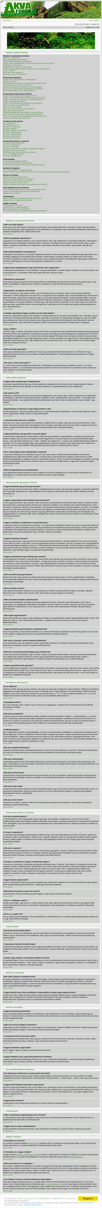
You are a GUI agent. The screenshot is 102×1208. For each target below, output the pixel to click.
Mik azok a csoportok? (11, 147)
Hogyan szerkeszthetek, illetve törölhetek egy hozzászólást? (24, 98)
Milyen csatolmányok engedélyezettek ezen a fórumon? (22, 198)
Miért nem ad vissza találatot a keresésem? (18, 179)
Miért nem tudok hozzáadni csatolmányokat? (18, 109)
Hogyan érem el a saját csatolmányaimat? (18, 200)
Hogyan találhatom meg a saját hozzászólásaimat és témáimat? (25, 184)
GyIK (90, 20)
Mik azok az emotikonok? (12, 127)
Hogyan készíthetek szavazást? (14, 101)
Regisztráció (7, 20)
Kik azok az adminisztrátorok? (13, 143)
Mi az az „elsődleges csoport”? (14, 154)
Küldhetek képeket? (10, 129)
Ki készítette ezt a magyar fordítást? (15, 207)
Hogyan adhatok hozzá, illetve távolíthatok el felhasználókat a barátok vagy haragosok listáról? (36, 172)
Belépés (96, 20)
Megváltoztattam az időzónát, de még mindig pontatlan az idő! (25, 83)
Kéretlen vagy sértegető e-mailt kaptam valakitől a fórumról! (24, 165)
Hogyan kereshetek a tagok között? (15, 182)
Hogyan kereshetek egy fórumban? (15, 177)
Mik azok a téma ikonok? (12, 138)
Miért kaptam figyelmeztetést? (13, 111)
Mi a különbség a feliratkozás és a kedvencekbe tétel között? (24, 189)
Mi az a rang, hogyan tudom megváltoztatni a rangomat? (23, 89)
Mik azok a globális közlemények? (15, 130)
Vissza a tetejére (8, 234)
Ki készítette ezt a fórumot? (12, 205)
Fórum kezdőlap (8, 27)
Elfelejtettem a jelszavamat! (12, 65)
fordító (38, 1154)
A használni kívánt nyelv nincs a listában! (17, 85)
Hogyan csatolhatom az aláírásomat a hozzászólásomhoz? (24, 99)
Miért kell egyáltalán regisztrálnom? (15, 60)
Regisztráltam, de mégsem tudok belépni (17, 67)
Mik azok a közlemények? (12, 132)
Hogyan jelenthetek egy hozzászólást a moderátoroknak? (23, 112)
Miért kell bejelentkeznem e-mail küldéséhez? (19, 91)
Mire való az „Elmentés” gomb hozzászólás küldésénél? (22, 114)
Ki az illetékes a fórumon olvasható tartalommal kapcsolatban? (25, 211)
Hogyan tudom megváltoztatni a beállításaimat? (20, 80)
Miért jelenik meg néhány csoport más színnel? (19, 152)
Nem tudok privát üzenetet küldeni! (15, 161)
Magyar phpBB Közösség (26, 1154)
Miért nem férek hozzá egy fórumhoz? (16, 105)
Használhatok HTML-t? (11, 125)
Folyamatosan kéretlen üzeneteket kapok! (17, 163)
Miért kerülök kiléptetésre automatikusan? (17, 61)
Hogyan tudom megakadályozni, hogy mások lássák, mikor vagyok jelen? (29, 63)
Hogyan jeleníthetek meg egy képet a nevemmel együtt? (23, 87)
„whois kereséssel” (53, 1184)
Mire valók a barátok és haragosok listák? (17, 170)
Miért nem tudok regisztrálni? (13, 73)
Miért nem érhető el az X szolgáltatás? (16, 209)
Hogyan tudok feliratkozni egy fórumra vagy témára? (21, 191)
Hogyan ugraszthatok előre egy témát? (16, 118)
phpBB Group (34, 1143)
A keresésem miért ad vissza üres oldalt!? (17, 181)
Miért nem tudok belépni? (12, 58)
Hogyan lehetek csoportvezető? (14, 150)
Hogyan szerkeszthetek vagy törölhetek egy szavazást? (22, 103)
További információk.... (35, 1205)
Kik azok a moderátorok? (12, 145)
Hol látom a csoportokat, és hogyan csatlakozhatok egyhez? (24, 149)
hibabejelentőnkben (76, 1157)
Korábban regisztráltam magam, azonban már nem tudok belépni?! (26, 69)
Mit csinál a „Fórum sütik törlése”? (15, 74)
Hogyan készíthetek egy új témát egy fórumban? (20, 96)
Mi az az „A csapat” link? (11, 156)
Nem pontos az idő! (10, 81)
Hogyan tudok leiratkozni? (12, 193)
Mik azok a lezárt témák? (12, 136)
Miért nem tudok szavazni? (12, 107)
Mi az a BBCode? (9, 123)
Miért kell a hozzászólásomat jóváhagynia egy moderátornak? (24, 116)
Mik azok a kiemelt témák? (12, 134)
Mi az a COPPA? (9, 71)
